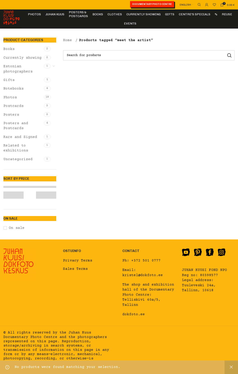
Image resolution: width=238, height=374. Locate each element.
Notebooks (13, 89)
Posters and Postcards (15, 125)
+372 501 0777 (146, 261)
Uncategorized (18, 159)
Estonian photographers (18, 68)
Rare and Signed (20, 137)
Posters (11, 115)
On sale (17, 228)
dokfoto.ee (133, 314)
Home (68, 40)
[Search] (198, 4)
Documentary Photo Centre (152, 4)
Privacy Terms (77, 261)
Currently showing (22, 58)
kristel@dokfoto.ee (142, 275)
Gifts (9, 80)
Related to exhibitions (15, 148)
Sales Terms (75, 269)
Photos (10, 97)
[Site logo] (12, 19)
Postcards (13, 106)
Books (9, 49)
